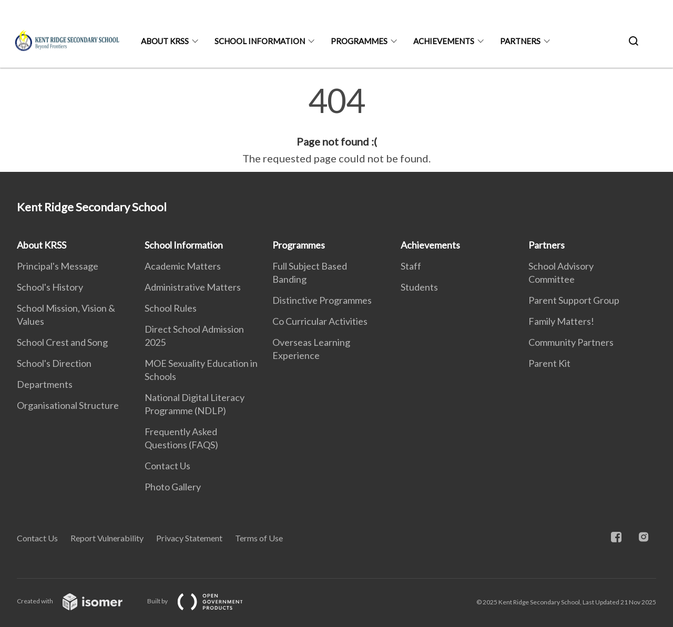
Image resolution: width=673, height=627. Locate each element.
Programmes (359, 41)
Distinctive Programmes (322, 300)
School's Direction (54, 363)
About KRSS (165, 41)
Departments (45, 384)
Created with (78, 601)
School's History (50, 287)
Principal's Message (57, 266)
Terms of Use (259, 538)
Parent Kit (549, 363)
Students (419, 287)
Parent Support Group (573, 300)
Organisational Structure (68, 405)
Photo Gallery (173, 486)
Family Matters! (561, 321)
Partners (520, 41)
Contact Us (167, 465)
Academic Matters (183, 266)
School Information (260, 41)
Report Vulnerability (107, 538)
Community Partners (571, 342)
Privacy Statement (189, 538)
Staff (411, 266)
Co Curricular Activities (320, 321)
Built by (203, 601)
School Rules (171, 308)
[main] (336, 125)
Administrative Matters (193, 287)
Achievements (443, 41)
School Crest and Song (62, 342)
